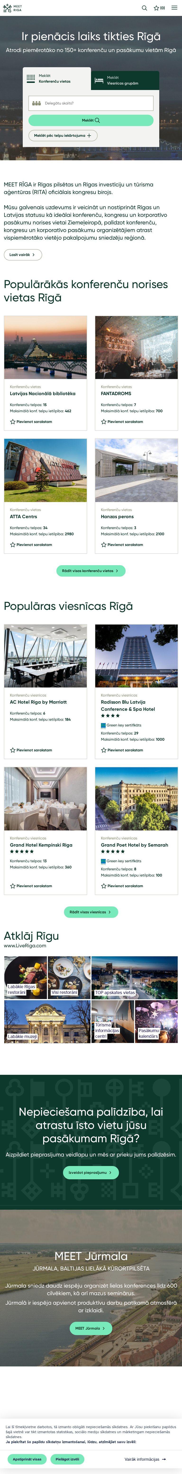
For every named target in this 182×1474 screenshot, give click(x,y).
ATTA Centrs (23, 516)
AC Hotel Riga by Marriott (38, 702)
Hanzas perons (117, 516)
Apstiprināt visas (27, 1459)
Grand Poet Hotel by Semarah (134, 845)
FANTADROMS (116, 393)
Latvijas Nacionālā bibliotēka (43, 393)
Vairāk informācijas (146, 1459)
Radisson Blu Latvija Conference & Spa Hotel (128, 705)
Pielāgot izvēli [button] (67, 1459)
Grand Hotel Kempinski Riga (41, 845)
